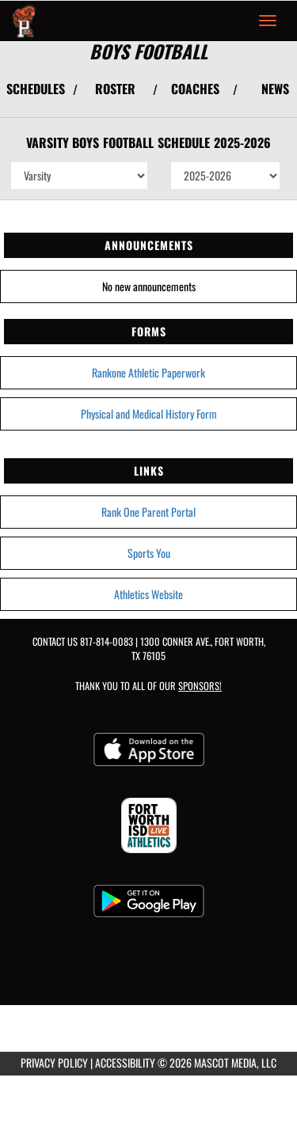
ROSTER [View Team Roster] (115, 89)
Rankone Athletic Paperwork (148, 372)
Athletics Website (148, 594)
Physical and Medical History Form (149, 413)
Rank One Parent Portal (148, 511)
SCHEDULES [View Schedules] (35, 89)
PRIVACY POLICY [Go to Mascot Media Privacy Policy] (54, 1062)
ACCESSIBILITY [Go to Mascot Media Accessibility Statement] (125, 1062)
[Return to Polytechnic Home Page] (24, 20)
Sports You (149, 552)
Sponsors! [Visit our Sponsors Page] (200, 685)
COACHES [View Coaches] (195, 89)
